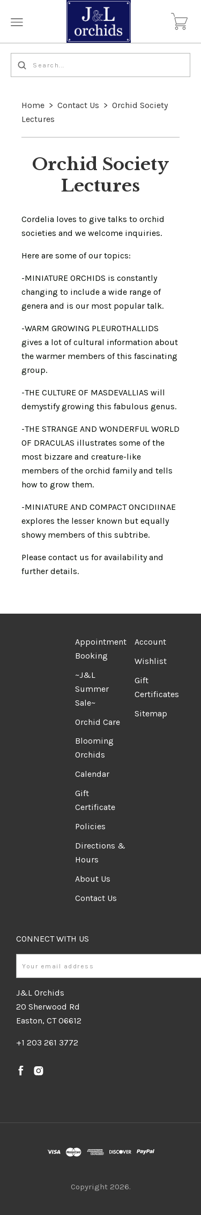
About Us (92, 879)
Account (150, 642)
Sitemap (151, 713)
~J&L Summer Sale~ (92, 689)
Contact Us (78, 105)
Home (32, 105)
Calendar (92, 774)
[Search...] (100, 65)
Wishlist (151, 661)
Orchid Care (97, 722)
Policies (90, 826)
